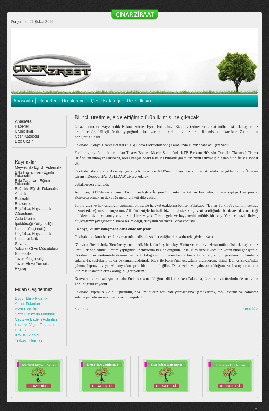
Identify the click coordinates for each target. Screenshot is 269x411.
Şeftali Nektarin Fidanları (35, 314)
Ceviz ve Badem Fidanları (36, 319)
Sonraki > (250, 309)
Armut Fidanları (27, 304)
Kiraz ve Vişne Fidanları (34, 325)
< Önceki (82, 309)
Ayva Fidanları (26, 309)
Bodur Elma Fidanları (32, 298)
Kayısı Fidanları (27, 335)
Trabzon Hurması (29, 340)
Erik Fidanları (26, 330)
